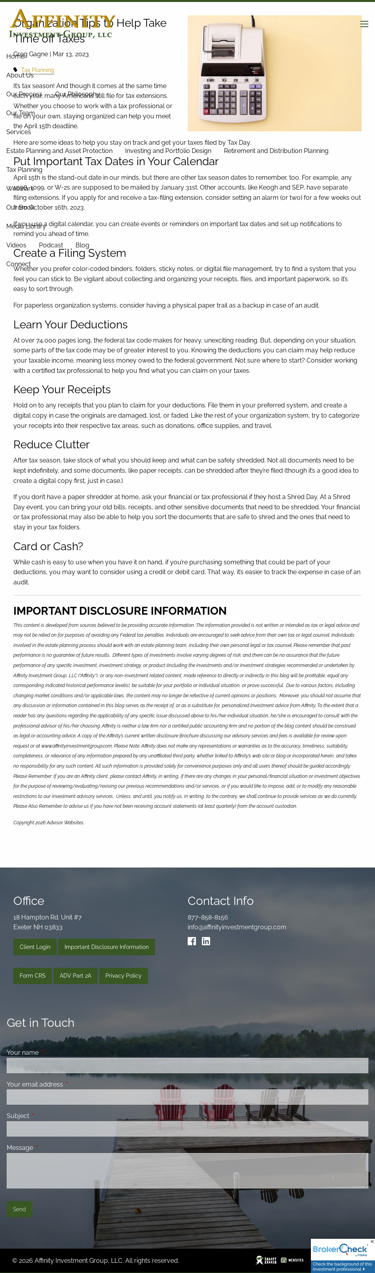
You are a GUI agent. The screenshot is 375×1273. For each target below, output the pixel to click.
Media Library (26, 226)
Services (18, 132)
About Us (20, 75)
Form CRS (33, 976)
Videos (16, 245)
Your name (53, 1052)
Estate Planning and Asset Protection (59, 151)
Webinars (20, 188)
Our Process (24, 94)
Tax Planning (24, 169)
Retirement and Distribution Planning (276, 151)
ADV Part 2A (75, 976)
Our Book (20, 207)
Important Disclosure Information (107, 947)
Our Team (20, 113)
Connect (18, 264)
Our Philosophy (77, 94)
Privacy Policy (123, 976)
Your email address (65, 1084)
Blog (82, 245)
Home (15, 56)
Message (50, 1147)
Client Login (35, 947)
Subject (48, 1116)
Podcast (51, 245)
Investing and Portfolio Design (168, 151)
